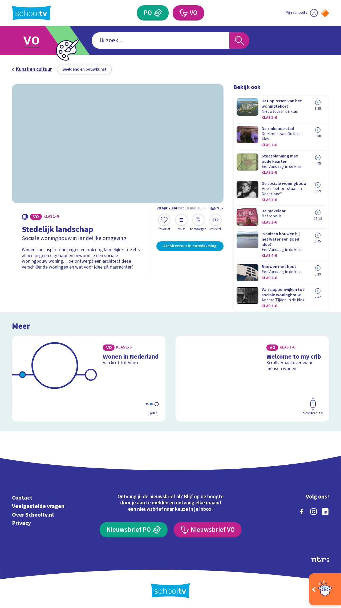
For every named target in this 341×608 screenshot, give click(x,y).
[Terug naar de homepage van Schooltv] (31, 13)
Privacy (21, 523)
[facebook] (302, 511)
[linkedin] (325, 511)
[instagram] (313, 511)
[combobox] (160, 40)
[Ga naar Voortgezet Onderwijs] (38, 40)
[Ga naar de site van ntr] (320, 559)
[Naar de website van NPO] (325, 13)
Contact (22, 498)
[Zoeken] (239, 40)
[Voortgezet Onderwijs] (188, 13)
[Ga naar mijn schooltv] (301, 13)
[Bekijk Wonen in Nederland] (89, 378)
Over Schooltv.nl (33, 515)
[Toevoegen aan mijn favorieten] (164, 223)
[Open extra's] (325, 589)
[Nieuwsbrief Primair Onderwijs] (134, 529)
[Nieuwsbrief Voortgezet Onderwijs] (207, 529)
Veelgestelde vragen (38, 506)
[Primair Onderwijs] (153, 13)
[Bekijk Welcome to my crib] (252, 378)
